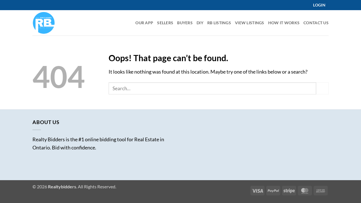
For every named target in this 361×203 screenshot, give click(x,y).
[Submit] (322, 88)
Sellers (165, 22)
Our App (144, 22)
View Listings (249, 22)
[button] (319, 5)
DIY (200, 22)
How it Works (284, 22)
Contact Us (316, 22)
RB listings (219, 22)
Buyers (185, 22)
